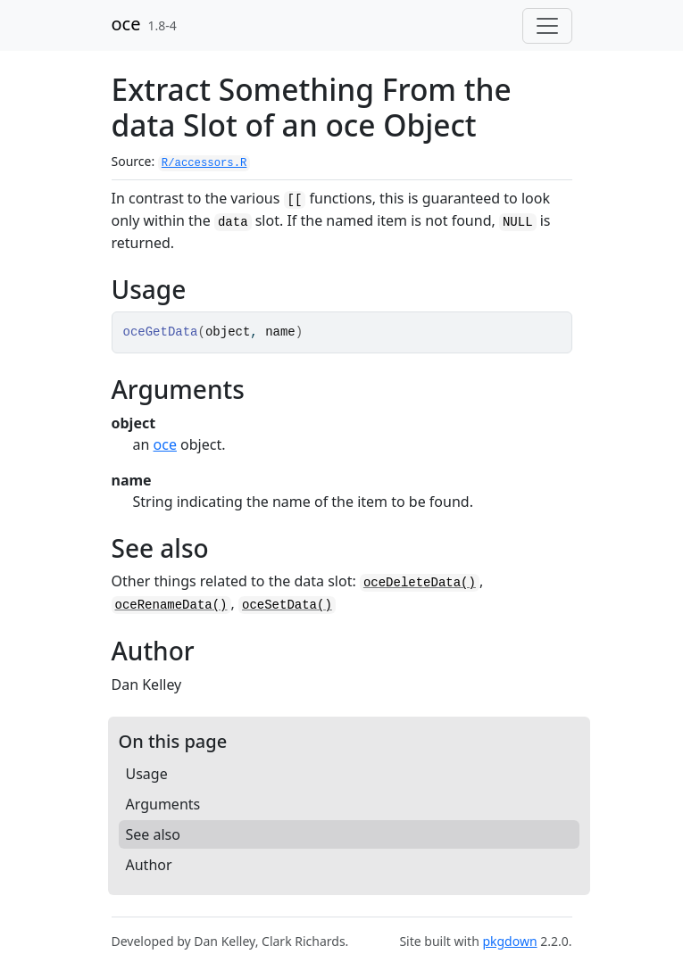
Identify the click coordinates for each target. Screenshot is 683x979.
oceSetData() (287, 605)
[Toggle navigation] (547, 26)
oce (126, 24)
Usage (147, 774)
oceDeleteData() (419, 583)
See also (153, 834)
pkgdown (509, 941)
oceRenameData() (171, 605)
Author (149, 865)
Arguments (163, 804)
